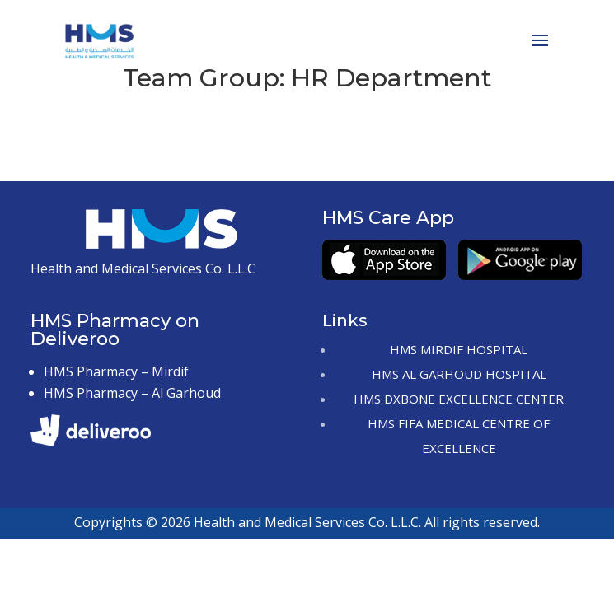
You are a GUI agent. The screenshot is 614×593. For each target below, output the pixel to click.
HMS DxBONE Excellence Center (459, 398)
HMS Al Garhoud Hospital (459, 374)
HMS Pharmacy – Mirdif (116, 371)
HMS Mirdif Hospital (458, 349)
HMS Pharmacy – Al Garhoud (132, 393)
